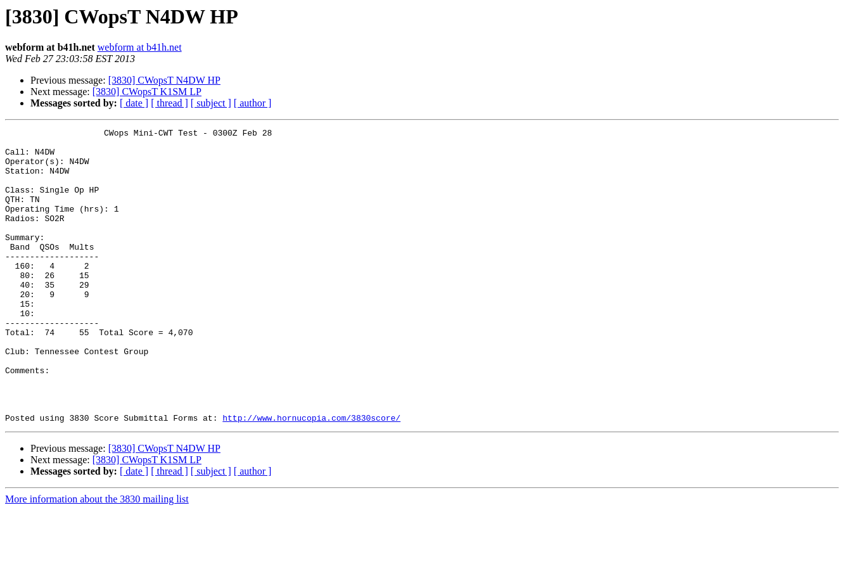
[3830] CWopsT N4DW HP (164, 80)
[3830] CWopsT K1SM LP (147, 91)
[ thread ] (169, 103)
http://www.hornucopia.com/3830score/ (311, 476)
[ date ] (134, 103)
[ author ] (253, 103)
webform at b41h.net (140, 47)
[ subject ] (211, 103)
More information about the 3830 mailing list (97, 558)
